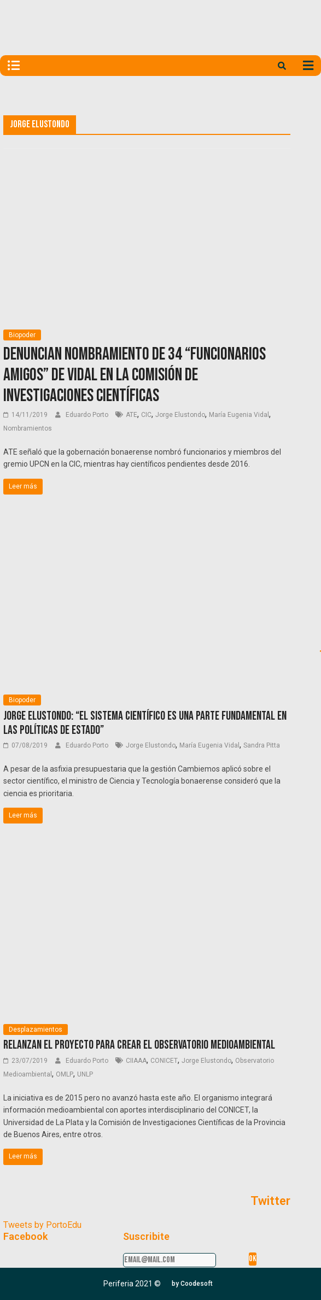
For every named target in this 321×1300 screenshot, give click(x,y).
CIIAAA (136, 1060)
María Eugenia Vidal (239, 415)
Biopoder (22, 335)
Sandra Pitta (261, 745)
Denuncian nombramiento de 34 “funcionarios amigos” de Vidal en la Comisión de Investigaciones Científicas (134, 375)
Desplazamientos (35, 1029)
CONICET (164, 1060)
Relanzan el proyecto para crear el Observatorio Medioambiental (139, 1045)
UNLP (85, 1074)
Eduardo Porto (88, 415)
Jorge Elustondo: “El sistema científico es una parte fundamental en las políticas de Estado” (145, 723)
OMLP (64, 1074)
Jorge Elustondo (180, 415)
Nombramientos (27, 428)
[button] (192, 1283)
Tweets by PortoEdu (42, 1225)
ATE (131, 415)
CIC (146, 415)
